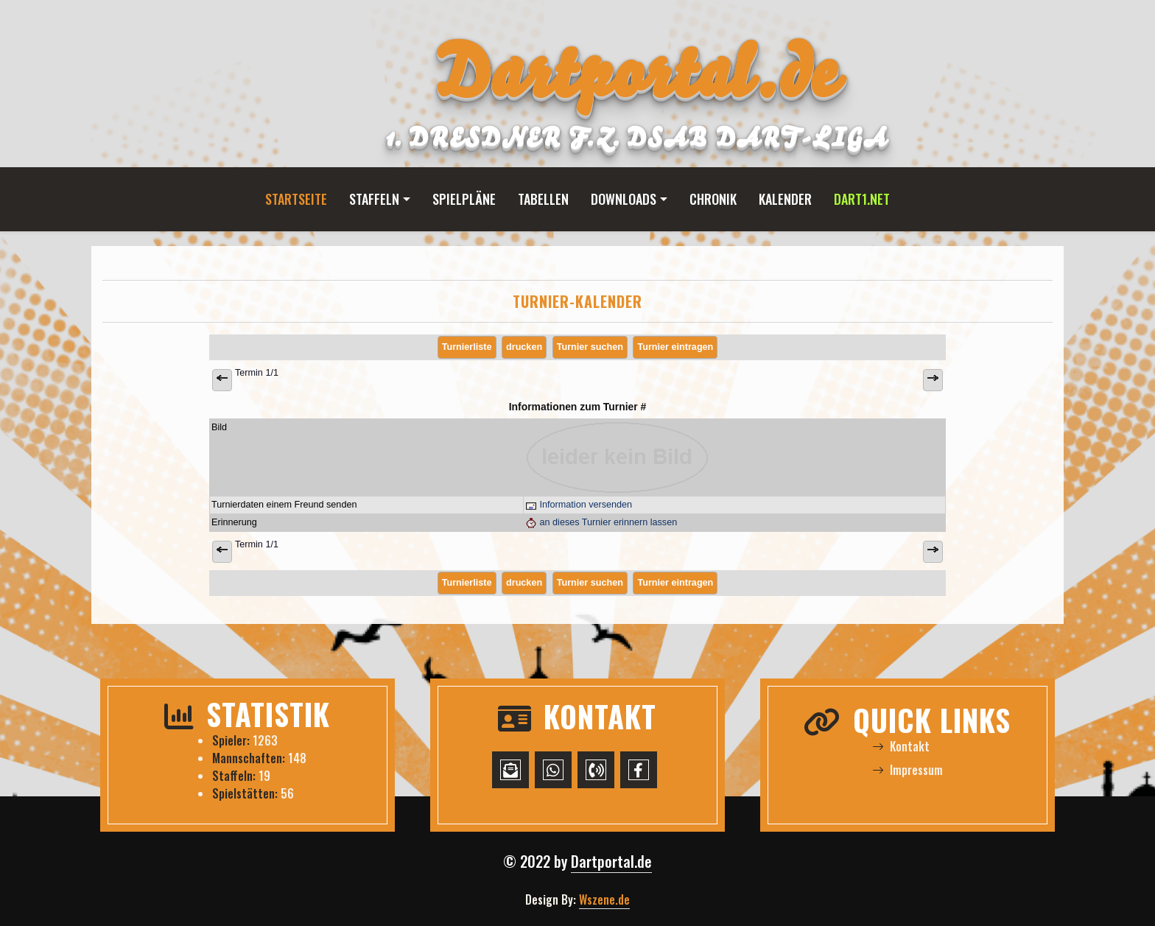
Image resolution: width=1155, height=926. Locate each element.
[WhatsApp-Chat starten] (553, 769)
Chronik (713, 198)
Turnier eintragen (675, 347)
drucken (524, 347)
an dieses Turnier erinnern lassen (601, 522)
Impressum (907, 770)
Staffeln (374, 198)
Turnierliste (467, 347)
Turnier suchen (590, 347)
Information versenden (578, 504)
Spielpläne (464, 198)
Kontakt (901, 746)
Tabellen (543, 198)
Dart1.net (862, 198)
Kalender (785, 198)
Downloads (623, 198)
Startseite (296, 198)
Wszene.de (604, 899)
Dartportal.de (611, 861)
